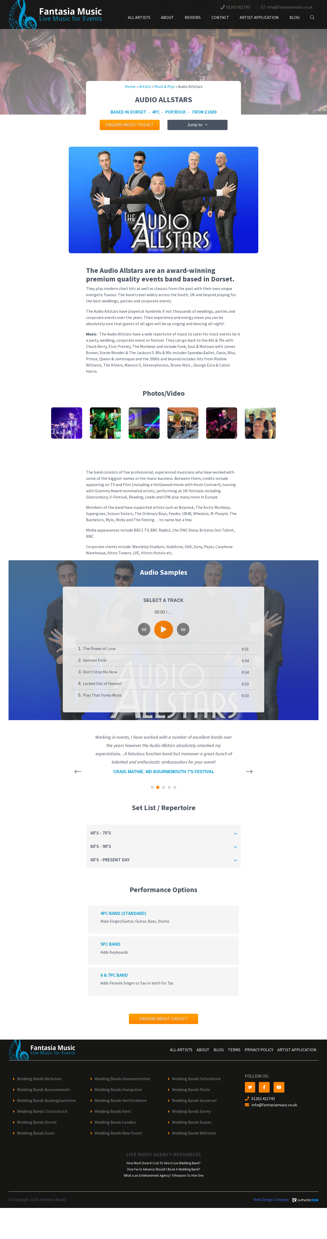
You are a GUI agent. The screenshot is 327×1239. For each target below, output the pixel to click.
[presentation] (77, 772)
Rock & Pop (164, 86)
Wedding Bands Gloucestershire (122, 1078)
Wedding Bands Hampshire (118, 1089)
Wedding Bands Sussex (191, 1122)
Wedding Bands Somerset (194, 1100)
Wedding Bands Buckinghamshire (46, 1100)
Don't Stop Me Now (100, 672)
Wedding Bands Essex (35, 1133)
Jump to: (195, 125)
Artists (145, 86)
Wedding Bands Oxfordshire (196, 1078)
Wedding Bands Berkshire (39, 1078)
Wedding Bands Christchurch (42, 1111)
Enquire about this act (130, 125)
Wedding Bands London (115, 1122)
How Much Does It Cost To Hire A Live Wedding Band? (164, 1163)
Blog (295, 17)
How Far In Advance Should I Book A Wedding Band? (163, 1169)
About (167, 17)
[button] (152, 787)
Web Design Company (271, 1199)
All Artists (139, 17)
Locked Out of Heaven (102, 683)
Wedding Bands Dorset (37, 1122)
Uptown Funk (94, 660)
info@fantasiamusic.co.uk (290, 7)
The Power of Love (99, 648)
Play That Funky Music (102, 695)
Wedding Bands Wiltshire (194, 1133)
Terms (234, 1050)
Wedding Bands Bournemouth (43, 1089)
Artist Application (259, 17)
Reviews (193, 17)
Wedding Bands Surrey (191, 1111)
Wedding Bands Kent (113, 1111)
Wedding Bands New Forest (118, 1133)
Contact (220, 17)
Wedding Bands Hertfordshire (121, 1100)
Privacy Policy (259, 1050)
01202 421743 (238, 7)
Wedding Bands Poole (191, 1089)
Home (130, 86)
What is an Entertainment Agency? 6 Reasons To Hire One (163, 1175)
